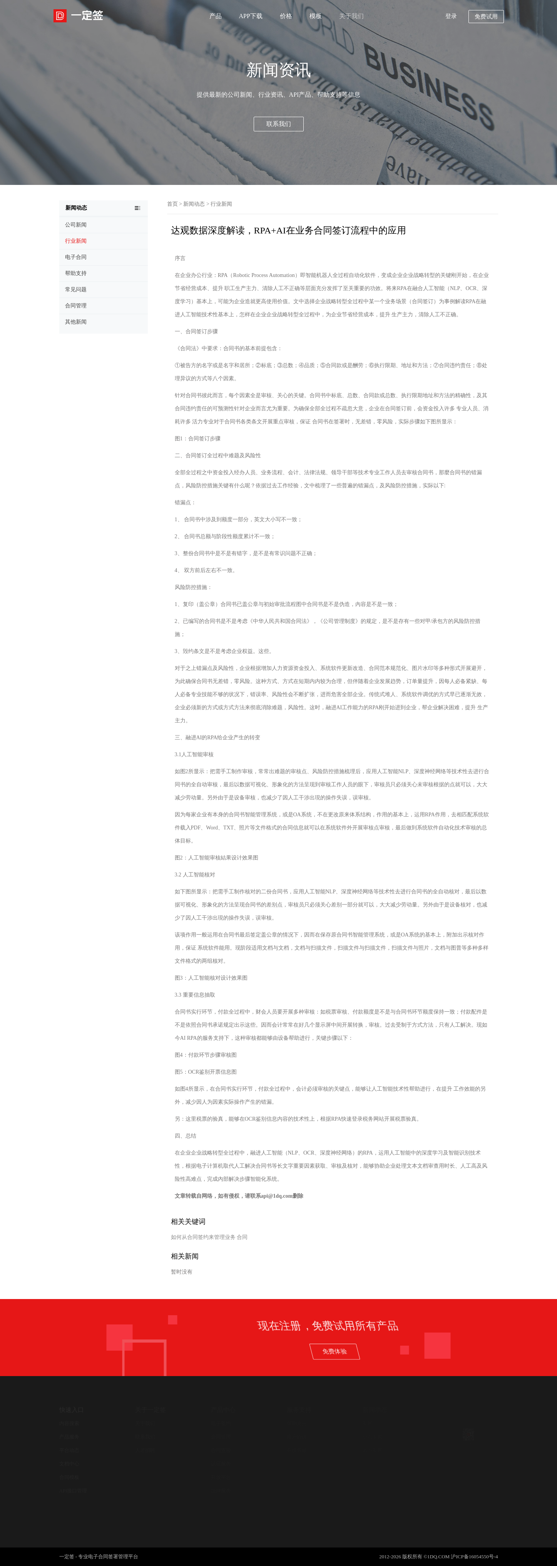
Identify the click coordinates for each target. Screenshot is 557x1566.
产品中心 (223, 1410)
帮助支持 (297, 1423)
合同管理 (221, 1437)
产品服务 (69, 1437)
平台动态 (69, 1450)
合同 (242, 1237)
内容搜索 (69, 1423)
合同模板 (69, 1477)
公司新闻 (373, 1437)
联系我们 (278, 124)
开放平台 (221, 1477)
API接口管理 (73, 1491)
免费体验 (462, 1351)
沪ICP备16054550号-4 (474, 1556)
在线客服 (297, 1450)
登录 (451, 16)
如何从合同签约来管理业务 (203, 1237)
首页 (172, 204)
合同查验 (221, 1450)
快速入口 (71, 1410)
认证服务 (221, 1464)
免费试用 (486, 16)
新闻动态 (194, 204)
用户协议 (297, 1437)
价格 (286, 16)
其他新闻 (373, 1450)
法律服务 (221, 1491)
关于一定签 (150, 1410)
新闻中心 (373, 1423)
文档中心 (69, 1464)
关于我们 (351, 16)
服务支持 (299, 1410)
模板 (315, 16)
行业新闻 (221, 204)
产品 (215, 16)
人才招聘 (145, 1450)
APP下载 (251, 16)
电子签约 (221, 1423)
